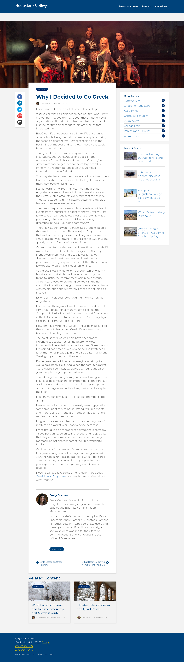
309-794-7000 (24, 649)
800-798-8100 (24, 646)
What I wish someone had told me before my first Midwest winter (48, 609)
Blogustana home (128, 6)
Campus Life (42, 89)
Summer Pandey (42, 617)
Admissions (160, 6)
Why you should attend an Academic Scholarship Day (151, 233)
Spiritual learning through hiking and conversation (150, 158)
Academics (131, 110)
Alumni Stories (133, 136)
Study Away (131, 120)
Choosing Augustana (137, 105)
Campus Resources (136, 115)
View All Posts (56, 549)
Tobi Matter (86, 617)
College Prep (132, 126)
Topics (146, 6)
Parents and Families (137, 131)
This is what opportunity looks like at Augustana (149, 176)
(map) (45, 642)
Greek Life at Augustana (51, 476)
